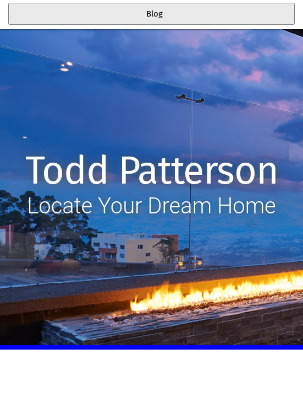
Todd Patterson (151, 171)
